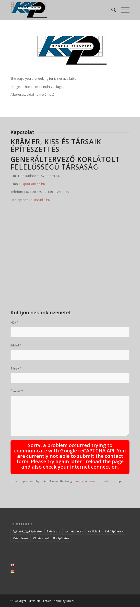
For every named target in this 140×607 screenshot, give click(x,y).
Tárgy (16, 368)
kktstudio (35, 601)
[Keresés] (111, 10)
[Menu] (122, 10)
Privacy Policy (83, 481)
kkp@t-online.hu (33, 184)
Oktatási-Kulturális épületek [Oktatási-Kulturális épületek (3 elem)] (51, 538)
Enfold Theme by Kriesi (58, 601)
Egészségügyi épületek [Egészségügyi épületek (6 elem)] (27, 531)
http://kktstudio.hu (36, 200)
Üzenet (17, 391)
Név (14, 322)
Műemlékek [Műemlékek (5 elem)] (20, 538)
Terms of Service (107, 481)
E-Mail (16, 345)
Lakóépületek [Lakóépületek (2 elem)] (114, 531)
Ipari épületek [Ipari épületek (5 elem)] (74, 531)
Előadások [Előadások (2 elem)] (53, 531)
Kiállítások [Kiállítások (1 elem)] (94, 531)
